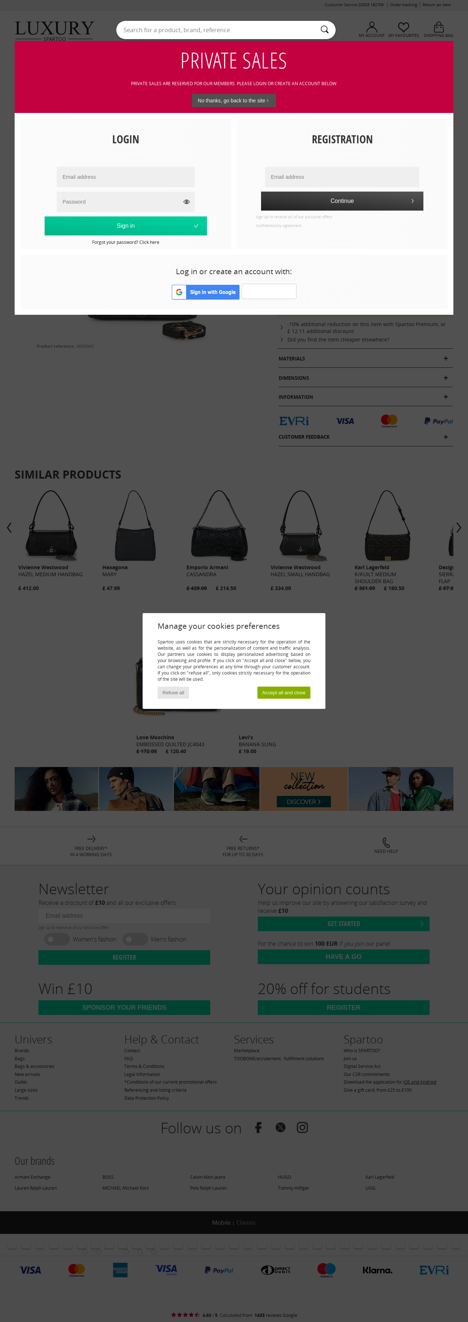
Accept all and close (284, 692)
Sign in (158, 225)
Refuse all (173, 692)
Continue (373, 200)
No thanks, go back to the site (234, 100)
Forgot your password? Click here (125, 242)
